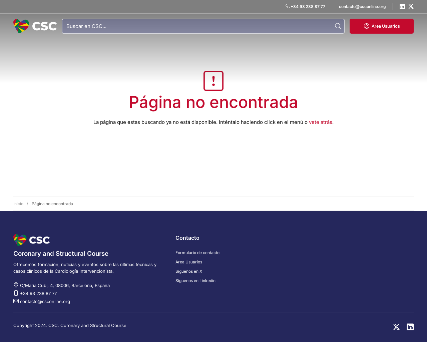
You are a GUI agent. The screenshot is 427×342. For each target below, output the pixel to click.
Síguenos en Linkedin (195, 280)
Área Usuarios (188, 261)
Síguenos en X (188, 271)
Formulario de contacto (197, 252)
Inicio (18, 203)
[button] (382, 26)
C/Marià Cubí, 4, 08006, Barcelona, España (65, 285)
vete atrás (320, 122)
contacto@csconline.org (45, 301)
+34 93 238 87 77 (38, 293)
